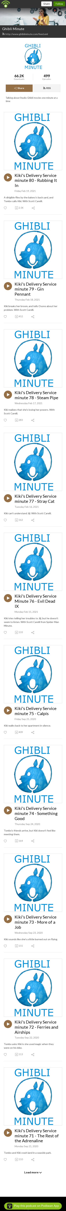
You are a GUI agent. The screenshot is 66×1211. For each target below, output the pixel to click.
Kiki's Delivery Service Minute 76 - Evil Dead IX (35, 601)
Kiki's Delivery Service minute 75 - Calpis (35, 711)
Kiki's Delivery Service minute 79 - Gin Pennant (35, 289)
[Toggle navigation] (62, 13)
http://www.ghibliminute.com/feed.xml (25, 34)
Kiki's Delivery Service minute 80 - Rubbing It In (36, 180)
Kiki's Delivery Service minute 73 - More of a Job (35, 922)
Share (19, 88)
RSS (47, 88)
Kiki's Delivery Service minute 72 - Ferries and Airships (36, 1027)
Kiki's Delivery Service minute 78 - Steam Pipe (36, 395)
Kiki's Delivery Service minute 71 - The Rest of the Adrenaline (37, 1135)
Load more (33, 1172)
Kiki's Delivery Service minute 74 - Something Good (36, 813)
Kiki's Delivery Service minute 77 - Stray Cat (35, 499)
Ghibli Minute (13, 29)
